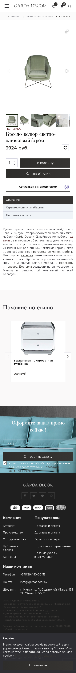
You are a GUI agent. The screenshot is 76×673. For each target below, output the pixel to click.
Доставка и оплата (47, 526)
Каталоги (9, 526)
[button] (67, 31)
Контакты (9, 556)
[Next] (67, 356)
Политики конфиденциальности (37, 655)
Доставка (25, 266)
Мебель (16, 16)
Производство (13, 532)
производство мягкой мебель (52, 251)
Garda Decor (24, 236)
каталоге (27, 255)
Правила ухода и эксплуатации (46, 554)
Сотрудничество (14, 539)
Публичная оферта (10, 548)
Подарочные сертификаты (52, 546)
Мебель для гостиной (40, 16)
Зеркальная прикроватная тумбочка (33, 362)
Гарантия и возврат (47, 539)
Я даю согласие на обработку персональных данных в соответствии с (39, 467)
